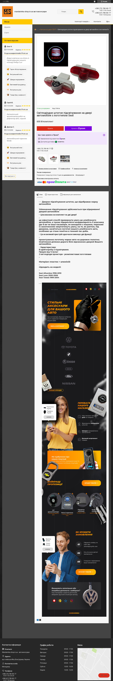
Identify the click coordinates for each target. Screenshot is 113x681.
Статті (6, 33)
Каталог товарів (85, 523)
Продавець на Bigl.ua (56, 677)
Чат (104, 675)
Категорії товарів (81, 22)
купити (49, 372)
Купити (50, 128)
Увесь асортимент (57, 324)
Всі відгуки (9, 176)
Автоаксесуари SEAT (48, 29)
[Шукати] (81, 11)
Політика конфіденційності (77, 679)
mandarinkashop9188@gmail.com (15, 646)
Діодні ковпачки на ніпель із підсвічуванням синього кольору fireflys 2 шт (18, 60)
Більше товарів (92, 438)
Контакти (97, 22)
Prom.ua (67, 675)
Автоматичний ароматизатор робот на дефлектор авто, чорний (16, 116)
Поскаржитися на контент (60, 679)
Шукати (7, 27)
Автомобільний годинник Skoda (17, 140)
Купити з (78, 128)
